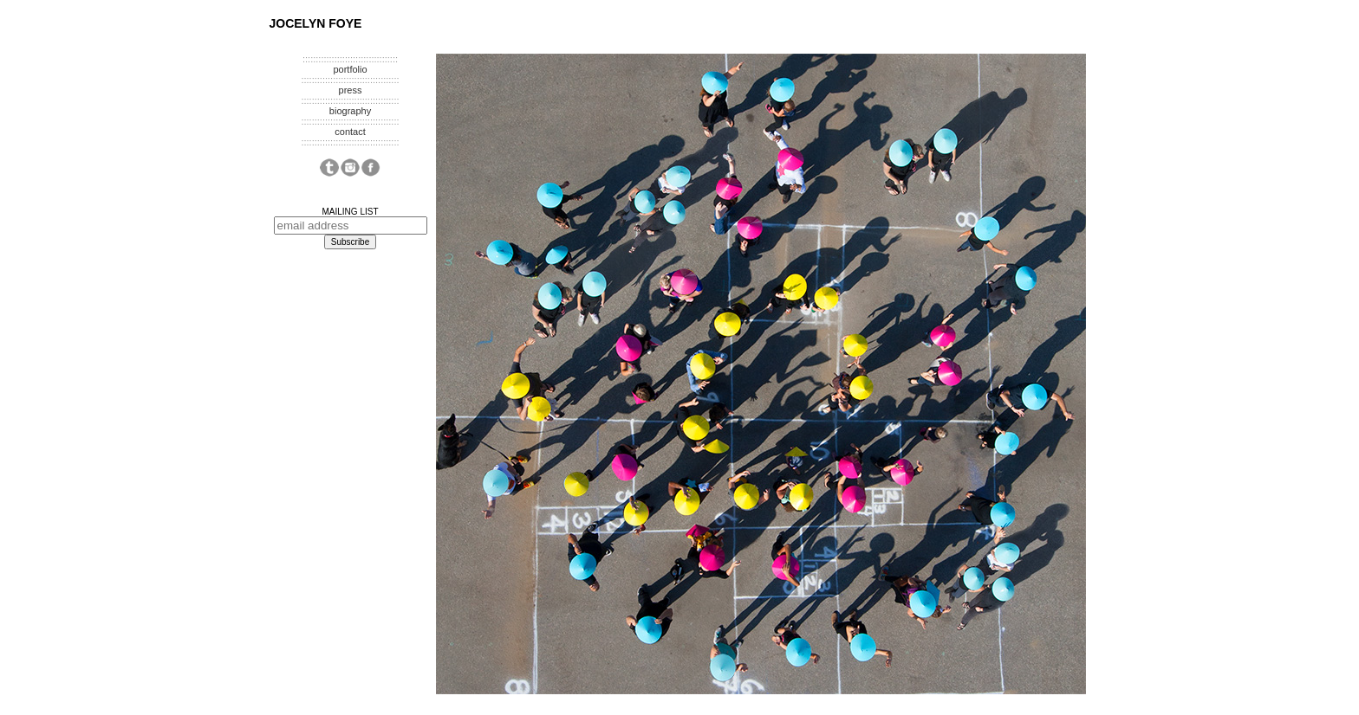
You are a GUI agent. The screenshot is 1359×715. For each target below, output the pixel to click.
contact (350, 131)
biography (350, 111)
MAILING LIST (350, 211)
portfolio (350, 69)
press (350, 90)
